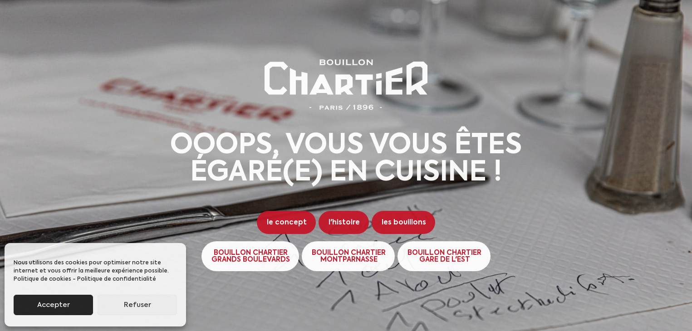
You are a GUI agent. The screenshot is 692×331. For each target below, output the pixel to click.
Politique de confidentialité (116, 279)
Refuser (137, 305)
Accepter (53, 305)
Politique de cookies (42, 279)
